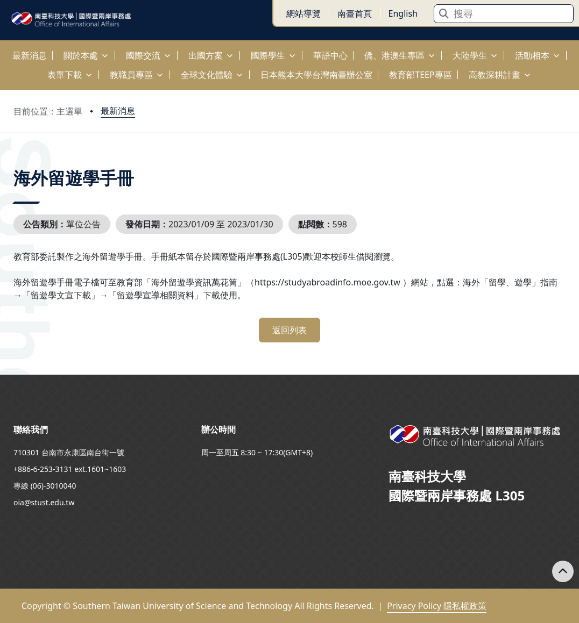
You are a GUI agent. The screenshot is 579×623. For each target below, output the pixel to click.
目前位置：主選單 (47, 111)
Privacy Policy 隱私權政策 (436, 606)
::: (2, 49)
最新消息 (118, 111)
